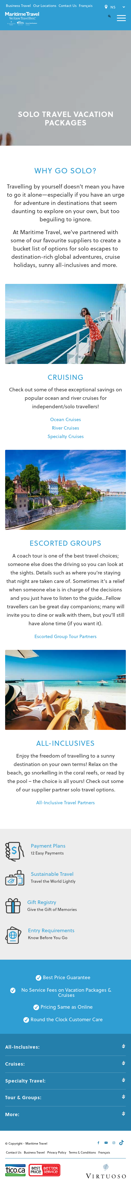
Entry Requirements (51, 930)
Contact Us (68, 5)
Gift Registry (41, 902)
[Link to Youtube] (106, 1142)
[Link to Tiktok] (122, 1142)
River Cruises (65, 427)
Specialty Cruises (66, 436)
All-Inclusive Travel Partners (65, 802)
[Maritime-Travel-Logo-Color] (22, 18)
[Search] (106, 20)
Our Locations (44, 5)
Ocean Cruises (65, 419)
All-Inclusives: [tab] (65, 1047)
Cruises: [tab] (65, 1063)
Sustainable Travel (52, 874)
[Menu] (118, 18)
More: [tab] (65, 1114)
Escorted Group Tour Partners (65, 636)
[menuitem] (18, 6)
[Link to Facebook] (99, 1142)
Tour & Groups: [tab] (65, 1097)
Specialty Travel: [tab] (65, 1080)
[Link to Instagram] (114, 1142)
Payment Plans (48, 845)
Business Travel (18, 5)
